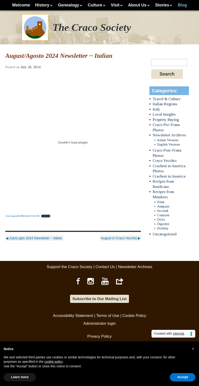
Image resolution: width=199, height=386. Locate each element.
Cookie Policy (134, 315)
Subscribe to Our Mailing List (99, 299)
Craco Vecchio (164, 160)
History (42, 5)
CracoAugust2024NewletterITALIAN (22, 216)
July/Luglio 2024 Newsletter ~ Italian (34, 238)
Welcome (21, 5)
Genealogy (68, 5)
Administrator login (99, 323)
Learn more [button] (19, 377)
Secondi (162, 211)
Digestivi (163, 224)
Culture (95, 5)
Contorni (163, 215)
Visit (115, 5)
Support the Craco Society (69, 267)
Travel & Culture (166, 99)
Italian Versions (168, 140)
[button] (193, 348)
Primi (160, 202)
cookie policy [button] (53, 361)
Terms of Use (107, 315)
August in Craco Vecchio (121, 238)
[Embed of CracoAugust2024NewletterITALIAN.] (73, 142)
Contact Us (105, 267)
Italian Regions (165, 104)
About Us (137, 5)
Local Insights (164, 114)
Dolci (161, 219)
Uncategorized (164, 234)
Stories (162, 5)
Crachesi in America (169, 176)
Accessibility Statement (73, 315)
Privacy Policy (99, 336)
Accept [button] (182, 377)
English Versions (168, 144)
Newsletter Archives (169, 135)
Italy (156, 109)
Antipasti (163, 206)
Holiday (162, 228)
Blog (182, 5)
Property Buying (166, 119)
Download (45, 216)
